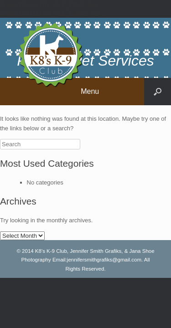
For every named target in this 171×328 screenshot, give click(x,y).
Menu (90, 91)
